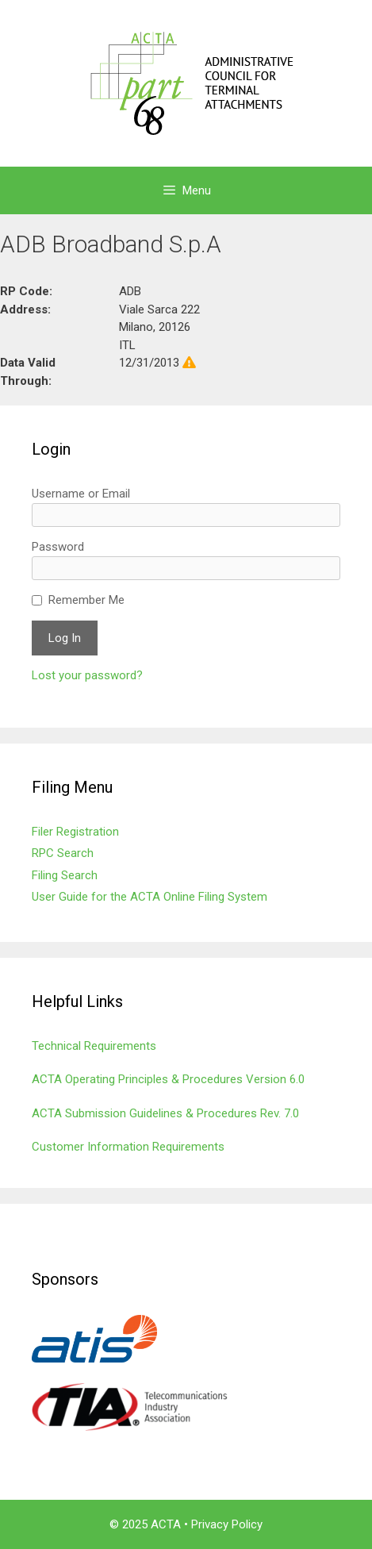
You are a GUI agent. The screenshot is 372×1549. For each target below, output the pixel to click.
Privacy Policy (227, 1524)
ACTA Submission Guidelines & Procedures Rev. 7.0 (165, 1113)
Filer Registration (75, 831)
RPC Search (63, 853)
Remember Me (86, 600)
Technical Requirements (94, 1046)
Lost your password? (87, 675)
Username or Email (81, 493)
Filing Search (65, 875)
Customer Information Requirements (128, 1147)
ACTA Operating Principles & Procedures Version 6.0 (168, 1079)
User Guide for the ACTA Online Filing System (149, 897)
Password (58, 547)
